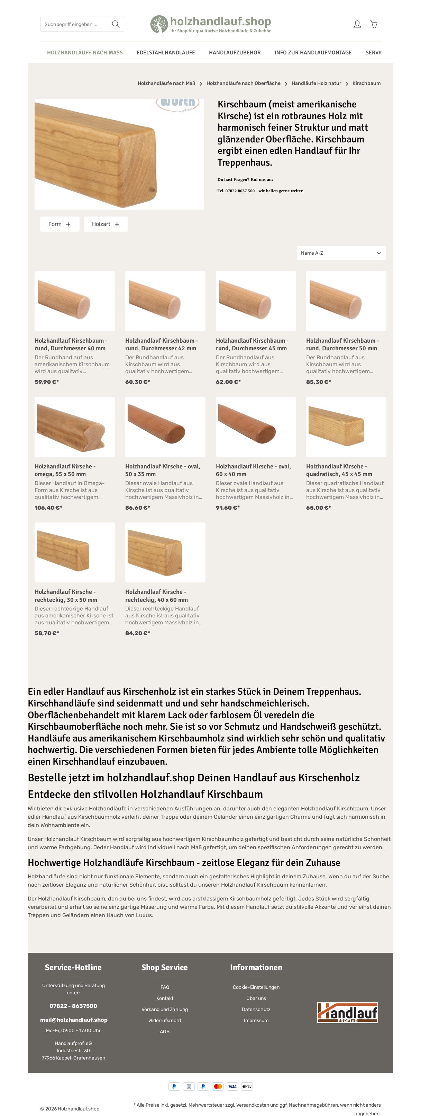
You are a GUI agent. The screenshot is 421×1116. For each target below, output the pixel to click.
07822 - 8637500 (73, 1006)
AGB (165, 1032)
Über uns (256, 998)
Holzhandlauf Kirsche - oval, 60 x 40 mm (253, 470)
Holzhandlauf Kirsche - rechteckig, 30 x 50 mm (66, 596)
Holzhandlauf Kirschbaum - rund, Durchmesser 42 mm (161, 344)
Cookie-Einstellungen (256, 987)
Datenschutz (256, 1009)
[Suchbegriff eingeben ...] (74, 24)
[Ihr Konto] (357, 24)
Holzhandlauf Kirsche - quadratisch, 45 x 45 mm (339, 470)
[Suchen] (116, 24)
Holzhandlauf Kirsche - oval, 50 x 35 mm (162, 470)
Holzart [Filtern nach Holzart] (106, 224)
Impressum (256, 1020)
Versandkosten (252, 1105)
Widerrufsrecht (164, 1020)
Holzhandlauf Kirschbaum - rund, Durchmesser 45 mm (252, 344)
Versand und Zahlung (164, 1009)
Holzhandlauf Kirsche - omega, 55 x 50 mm (65, 470)
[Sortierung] (341, 253)
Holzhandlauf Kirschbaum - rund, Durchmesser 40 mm (71, 344)
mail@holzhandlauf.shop (73, 1020)
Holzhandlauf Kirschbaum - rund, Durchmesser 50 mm (342, 344)
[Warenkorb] (373, 24)
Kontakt (164, 998)
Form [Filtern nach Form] (59, 224)
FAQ (165, 987)
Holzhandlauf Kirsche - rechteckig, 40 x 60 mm (156, 596)
